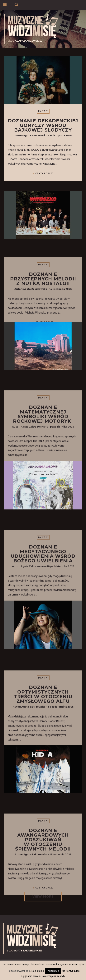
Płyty (43, 111)
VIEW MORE (43, 896)
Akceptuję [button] (53, 970)
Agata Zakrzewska (35, 135)
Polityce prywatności (18, 970)
